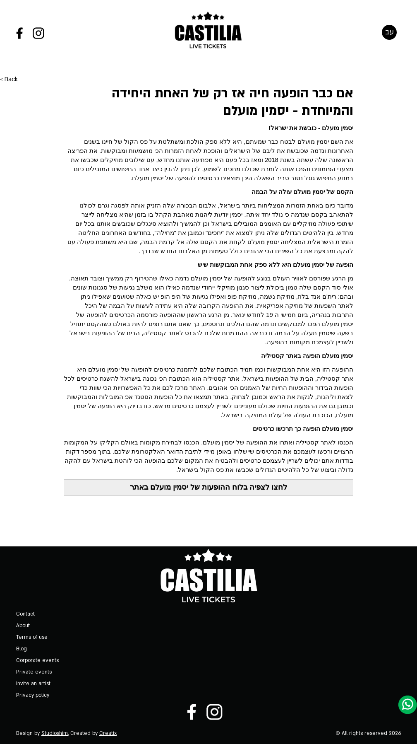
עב (389, 33)
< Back (9, 89)
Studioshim (54, 733)
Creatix (108, 733)
